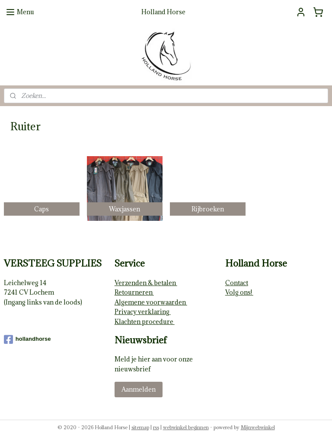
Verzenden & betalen (146, 283)
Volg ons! (239, 292)
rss (156, 427)
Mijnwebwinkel (258, 427)
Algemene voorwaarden (151, 302)
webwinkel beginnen (186, 427)
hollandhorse (27, 339)
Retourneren (134, 292)
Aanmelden (138, 389)
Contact (236, 283)
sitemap (140, 427)
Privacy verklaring (143, 312)
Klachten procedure (145, 321)
